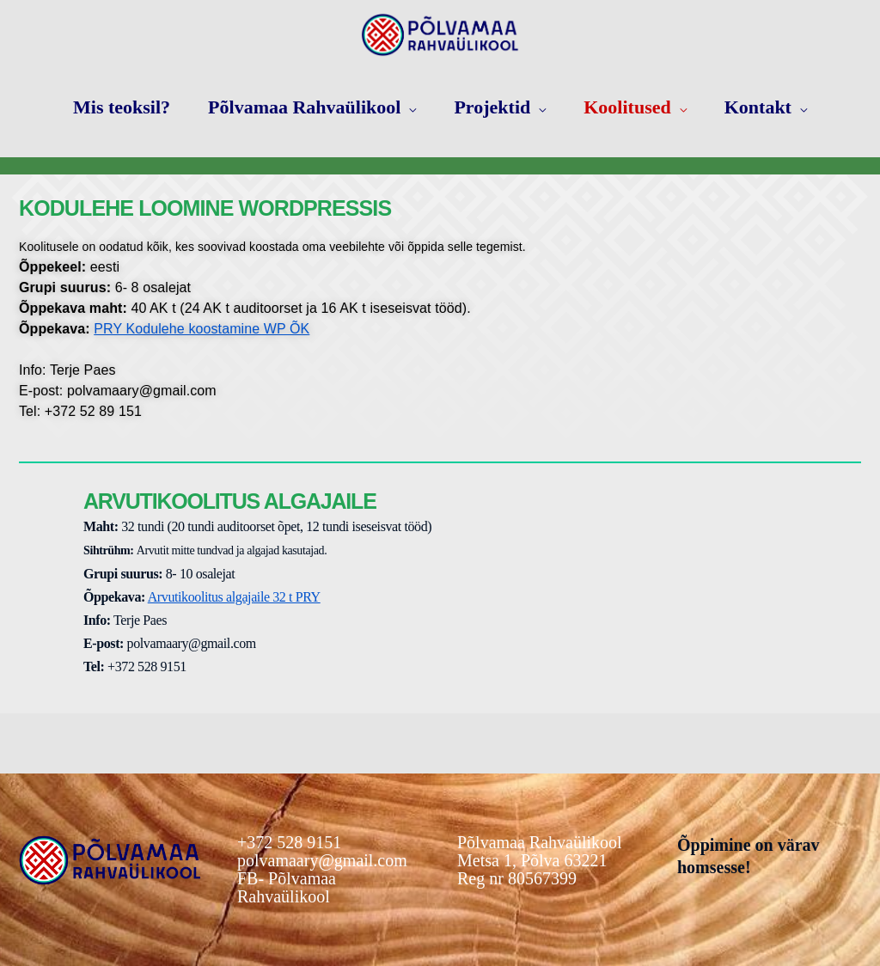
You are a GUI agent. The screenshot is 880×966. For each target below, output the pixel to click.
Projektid (492, 107)
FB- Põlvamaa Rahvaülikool (286, 887)
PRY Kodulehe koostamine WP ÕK (201, 328)
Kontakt (757, 107)
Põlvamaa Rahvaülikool (304, 107)
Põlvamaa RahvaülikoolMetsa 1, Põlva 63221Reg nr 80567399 (539, 861)
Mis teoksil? (121, 107)
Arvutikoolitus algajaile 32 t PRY (234, 597)
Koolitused (627, 107)
